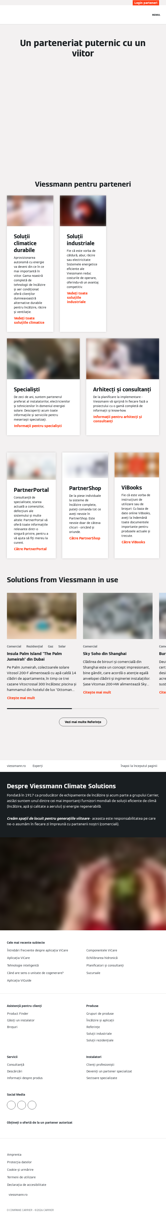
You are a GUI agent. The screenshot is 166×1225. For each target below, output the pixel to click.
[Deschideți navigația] (156, 15)
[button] (140, 766)
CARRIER (48, 1210)
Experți (38, 766)
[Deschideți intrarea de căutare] (145, 14)
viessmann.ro (16, 766)
